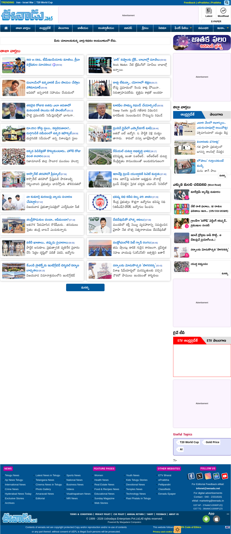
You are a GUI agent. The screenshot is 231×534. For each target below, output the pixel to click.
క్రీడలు (145, 28)
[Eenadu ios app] (215, 518)
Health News (101, 479)
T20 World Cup (44, 2)
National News (74, 479)
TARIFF (150, 514)
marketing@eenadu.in (211, 500)
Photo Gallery (43, 489)
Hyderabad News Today (18, 493)
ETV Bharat (164, 475)
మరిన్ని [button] (85, 288)
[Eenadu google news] (216, 477)
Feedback (189, 2)
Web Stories (101, 503)
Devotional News (135, 484)
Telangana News (45, 479)
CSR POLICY (118, 514)
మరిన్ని (222, 176)
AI (181, 449)
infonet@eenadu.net (208, 488)
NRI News (72, 498)
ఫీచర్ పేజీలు (183, 28)
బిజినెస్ (128, 28)
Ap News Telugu (14, 479)
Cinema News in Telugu (49, 484)
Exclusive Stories (14, 498)
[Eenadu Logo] (27, 15)
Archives (10, 503)
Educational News (104, 493)
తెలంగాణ (63, 28)
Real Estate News (104, 484)
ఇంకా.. (222, 28)
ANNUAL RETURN (135, 514)
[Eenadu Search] (227, 3)
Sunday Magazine (104, 498)
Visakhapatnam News (78, 493)
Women (98, 475)
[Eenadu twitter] (200, 477)
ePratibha (203, 2)
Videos (70, 489)
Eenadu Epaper (167, 493)
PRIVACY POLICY (103, 514)
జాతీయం (83, 28)
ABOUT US (174, 514)
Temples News (134, 489)
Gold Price (212, 442)
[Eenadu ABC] (227, 527)
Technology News (136, 493)
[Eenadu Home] (5, 27)
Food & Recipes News (106, 489)
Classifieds (164, 489)
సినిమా (162, 28)
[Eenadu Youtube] (225, 477)
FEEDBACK (161, 514)
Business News (75, 484)
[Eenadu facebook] (191, 477)
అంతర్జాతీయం (106, 28)
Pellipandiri (164, 484)
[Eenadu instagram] (208, 477)
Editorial (40, 498)
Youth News (132, 475)
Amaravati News (45, 493)
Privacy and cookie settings (167, 532)
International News (15, 484)
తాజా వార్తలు (23, 28)
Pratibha (216, 2)
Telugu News (12, 475)
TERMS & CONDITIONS (81, 514)
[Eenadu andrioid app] (205, 518)
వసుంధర (203, 28)
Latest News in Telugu (48, 475)
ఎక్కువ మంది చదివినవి (197, 185)
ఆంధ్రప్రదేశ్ (45, 28)
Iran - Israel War (25, 2)
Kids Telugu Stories (136, 479)
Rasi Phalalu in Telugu (138, 498)
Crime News (12, 489)
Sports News (73, 475)
